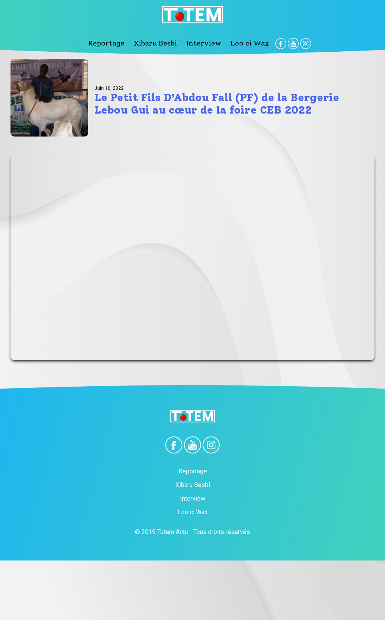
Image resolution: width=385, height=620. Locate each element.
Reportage (120, 43)
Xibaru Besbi (160, 43)
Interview (199, 43)
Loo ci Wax (236, 43)
